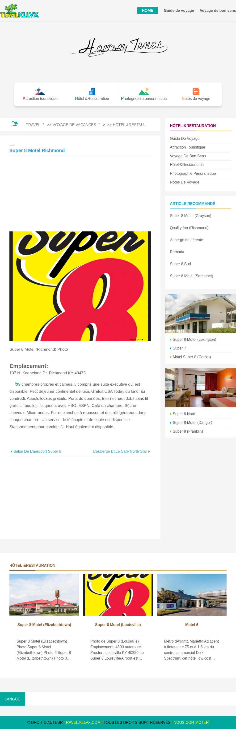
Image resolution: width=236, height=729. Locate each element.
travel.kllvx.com (82, 722)
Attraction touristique (187, 147)
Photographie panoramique (193, 173)
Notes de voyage (184, 182)
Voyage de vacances (74, 125)
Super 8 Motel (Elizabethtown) (44, 625)
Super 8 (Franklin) (188, 431)
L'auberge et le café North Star (120, 451)
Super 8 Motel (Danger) (192, 423)
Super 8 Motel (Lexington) (194, 339)
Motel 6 (191, 625)
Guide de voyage (179, 11)
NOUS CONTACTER (191, 722)
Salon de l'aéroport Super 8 (37, 451)
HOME (147, 11)
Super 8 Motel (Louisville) (118, 625)
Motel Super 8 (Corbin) (192, 357)
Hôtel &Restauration (135, 125)
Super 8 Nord (184, 414)
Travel (33, 125)
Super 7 (179, 348)
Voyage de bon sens (218, 11)
